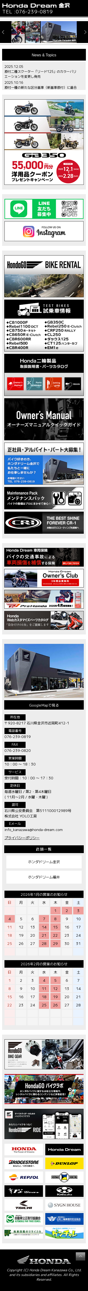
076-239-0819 (34, 11)
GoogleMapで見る (44, 705)
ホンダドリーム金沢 (44, 861)
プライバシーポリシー (22, 837)
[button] (81, 8)
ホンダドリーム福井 (44, 876)
